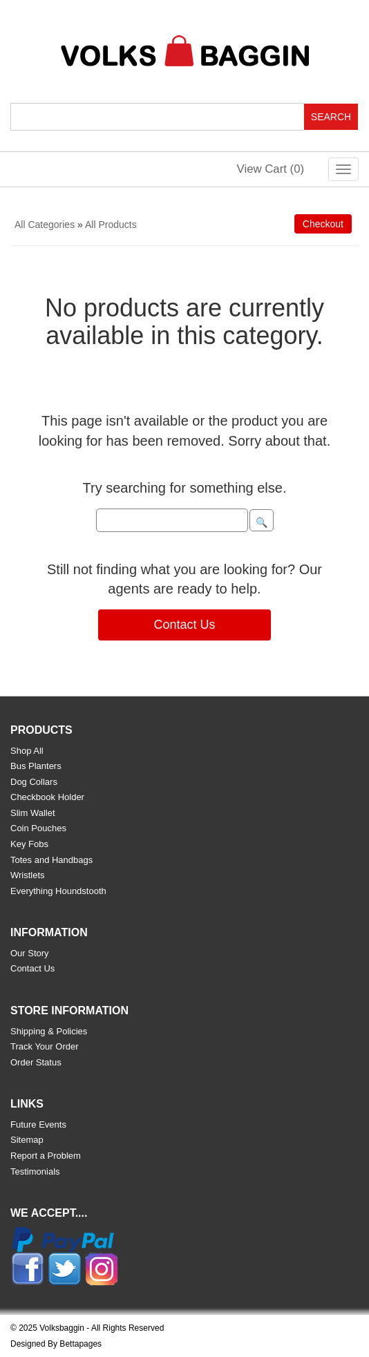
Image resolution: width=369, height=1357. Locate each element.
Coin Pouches (38, 828)
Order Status (36, 1062)
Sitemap (27, 1140)
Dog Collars (33, 782)
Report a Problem (45, 1155)
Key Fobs (29, 844)
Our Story (29, 953)
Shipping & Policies (48, 1031)
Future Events (38, 1124)
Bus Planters (36, 766)
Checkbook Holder (47, 797)
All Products (111, 224)
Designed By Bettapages (56, 1344)
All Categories (45, 224)
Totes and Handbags (51, 860)
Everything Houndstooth (58, 891)
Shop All (27, 751)
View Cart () (271, 168)
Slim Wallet (32, 813)
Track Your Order (44, 1046)
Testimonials (35, 1171)
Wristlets (27, 875)
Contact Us (184, 625)
